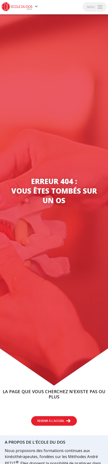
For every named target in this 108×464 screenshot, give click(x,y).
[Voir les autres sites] (36, 7)
